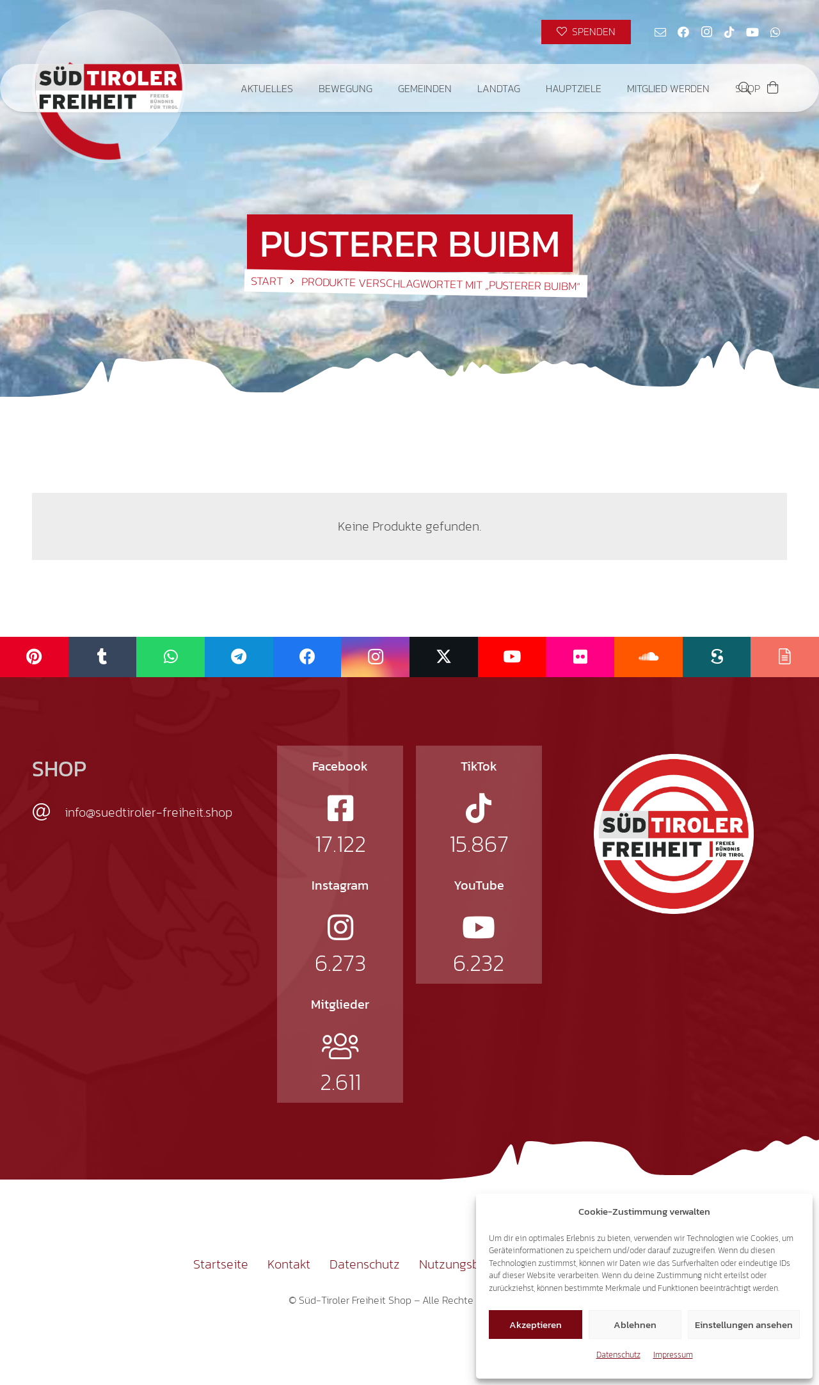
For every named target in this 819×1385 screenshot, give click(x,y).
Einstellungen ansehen (744, 1324)
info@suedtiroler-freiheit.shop (148, 812)
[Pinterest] (34, 657)
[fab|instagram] (340, 927)
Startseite (220, 1264)
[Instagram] (706, 32)
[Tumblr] (102, 657)
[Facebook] (683, 32)
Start (267, 281)
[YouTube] (752, 32)
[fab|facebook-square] (340, 808)
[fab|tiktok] (478, 808)
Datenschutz (618, 1355)
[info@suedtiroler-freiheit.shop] (48, 812)
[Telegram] (239, 657)
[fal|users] (340, 1046)
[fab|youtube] (478, 927)
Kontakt (288, 1264)
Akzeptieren (535, 1324)
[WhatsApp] (775, 32)
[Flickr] (580, 657)
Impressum (673, 1355)
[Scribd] (717, 657)
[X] (444, 657)
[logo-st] (674, 834)
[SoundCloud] (648, 657)
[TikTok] (729, 32)
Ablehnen (635, 1324)
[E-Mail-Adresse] (660, 32)
